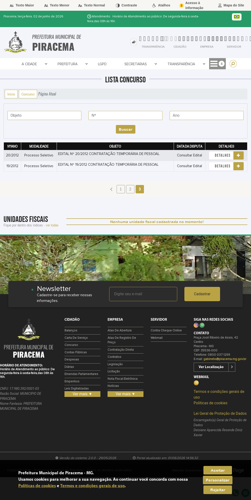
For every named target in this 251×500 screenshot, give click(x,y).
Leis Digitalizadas (76, 388)
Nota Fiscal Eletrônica (123, 378)
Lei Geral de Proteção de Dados (220, 413)
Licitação (114, 371)
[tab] (134, 42)
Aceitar (218, 470)
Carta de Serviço (76, 338)
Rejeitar (217, 490)
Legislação (115, 364)
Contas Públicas (75, 352)
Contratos (191, 64)
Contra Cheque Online (166, 330)
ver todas (52, 225)
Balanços (70, 330)
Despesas (71, 359)
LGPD (84, 64)
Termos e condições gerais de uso (92, 486)
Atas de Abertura (120, 330)
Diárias (69, 367)
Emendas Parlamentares (81, 374)
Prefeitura (60, 64)
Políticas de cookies (210, 403)
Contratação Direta (121, 349)
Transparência (153, 64)
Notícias (113, 386)
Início (11, 94)
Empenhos (71, 381)
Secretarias (114, 64)
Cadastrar (202, 294)
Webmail (156, 338)
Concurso (27, 94)
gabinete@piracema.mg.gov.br (224, 359)
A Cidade (29, 64)
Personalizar (218, 480)
